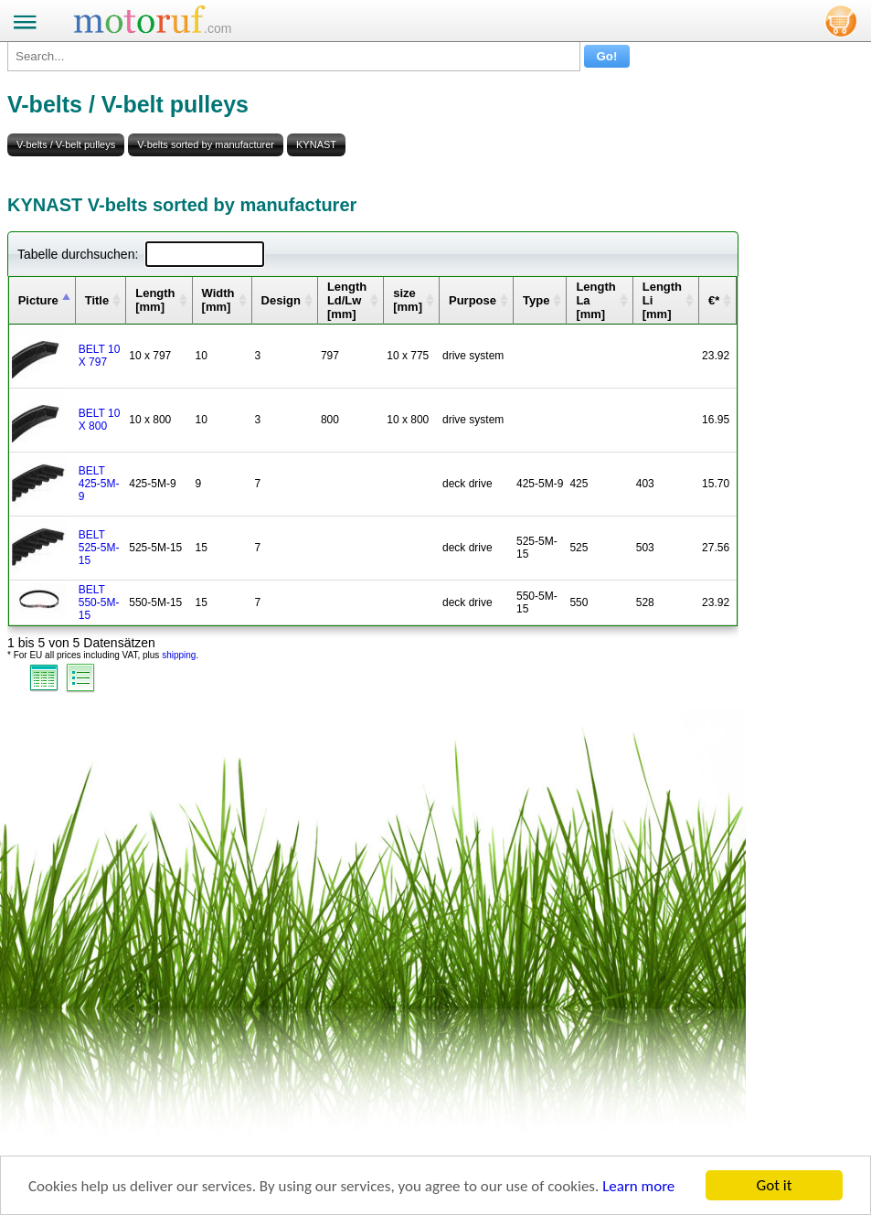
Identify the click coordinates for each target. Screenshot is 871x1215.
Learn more (638, 1187)
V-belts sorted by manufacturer (205, 144)
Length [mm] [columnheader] (155, 300)
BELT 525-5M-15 (99, 547)
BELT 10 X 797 (100, 355)
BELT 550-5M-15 (99, 602)
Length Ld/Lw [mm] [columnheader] (346, 300)
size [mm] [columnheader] (407, 300)
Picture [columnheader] (38, 300)
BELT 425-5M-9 (99, 483)
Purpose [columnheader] (472, 300)
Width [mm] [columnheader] (218, 300)
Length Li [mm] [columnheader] (662, 300)
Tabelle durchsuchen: (140, 254)
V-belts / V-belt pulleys (65, 144)
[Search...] (293, 56)
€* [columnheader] (713, 300)
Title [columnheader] (97, 300)
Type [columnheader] (536, 300)
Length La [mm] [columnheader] (595, 300)
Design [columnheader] (281, 300)
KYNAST (316, 144)
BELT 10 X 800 (100, 419)
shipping (179, 655)
